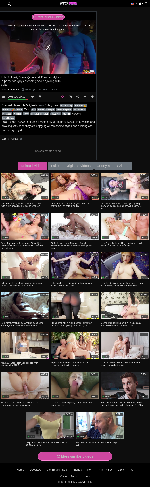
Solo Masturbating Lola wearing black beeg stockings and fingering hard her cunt (22, 324)
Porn (90, 469)
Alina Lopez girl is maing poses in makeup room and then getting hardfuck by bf (71, 324)
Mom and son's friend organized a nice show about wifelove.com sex (20, 403)
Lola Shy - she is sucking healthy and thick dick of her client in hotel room (122, 244)
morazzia (6, 114)
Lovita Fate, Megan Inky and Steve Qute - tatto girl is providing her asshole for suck (21, 204)
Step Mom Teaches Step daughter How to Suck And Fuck (46, 443)
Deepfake (36, 469)
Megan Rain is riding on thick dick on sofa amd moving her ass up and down (121, 324)
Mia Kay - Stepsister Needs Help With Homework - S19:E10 (19, 364)
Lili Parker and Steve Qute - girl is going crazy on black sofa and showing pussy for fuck (121, 206)
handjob (50, 110)
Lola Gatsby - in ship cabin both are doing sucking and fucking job (71, 284)
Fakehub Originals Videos (71, 166)
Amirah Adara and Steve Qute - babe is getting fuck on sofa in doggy (70, 204)
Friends (77, 469)
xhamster (55, 114)
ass (34, 110)
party (25, 114)
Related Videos (32, 166)
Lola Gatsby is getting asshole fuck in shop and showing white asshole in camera (122, 284)
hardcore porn (64, 110)
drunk (41, 110)
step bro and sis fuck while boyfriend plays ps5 (96, 443)
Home (20, 469)
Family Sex (105, 469)
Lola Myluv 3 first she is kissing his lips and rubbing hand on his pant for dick (22, 284)
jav (131, 469)
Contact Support (70, 476)
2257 (121, 469)
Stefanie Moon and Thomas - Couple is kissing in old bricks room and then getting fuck (71, 245)
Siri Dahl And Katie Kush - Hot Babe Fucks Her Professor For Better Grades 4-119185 (122, 403)
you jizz (66, 114)
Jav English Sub (57, 469)
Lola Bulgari (8, 118)
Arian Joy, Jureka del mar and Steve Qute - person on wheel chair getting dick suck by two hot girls (22, 245)
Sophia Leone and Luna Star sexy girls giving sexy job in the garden (70, 363)
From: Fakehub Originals (48, 17)
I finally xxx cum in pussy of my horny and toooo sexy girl (71, 403)
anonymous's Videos (113, 166)
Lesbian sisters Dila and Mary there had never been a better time (120, 363)
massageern (79, 110)
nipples (17, 114)
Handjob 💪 (80, 105)
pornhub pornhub (40, 114)
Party (19, 110)
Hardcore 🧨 (8, 110)
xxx (88, 476)
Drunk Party (66, 105)
